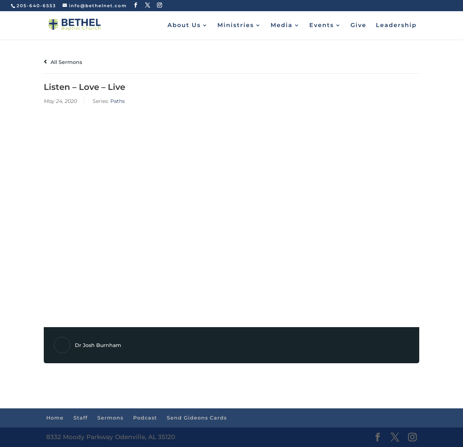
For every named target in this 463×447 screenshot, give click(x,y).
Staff (80, 418)
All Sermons (63, 62)
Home (55, 418)
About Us (184, 26)
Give (358, 26)
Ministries (235, 26)
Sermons (110, 418)
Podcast (145, 418)
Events (321, 26)
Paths (117, 101)
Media (282, 26)
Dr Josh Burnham (98, 345)
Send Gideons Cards (197, 418)
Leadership (396, 26)
